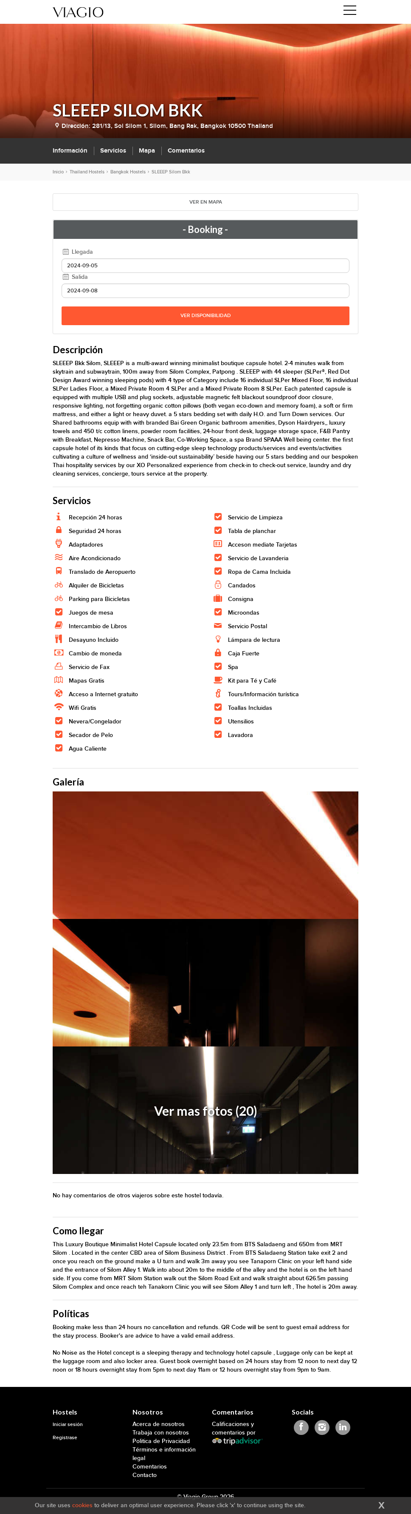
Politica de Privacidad (161, 1441)
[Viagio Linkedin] (342, 1427)
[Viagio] (78, 11)
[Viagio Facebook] (301, 1427)
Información (70, 151)
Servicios (113, 151)
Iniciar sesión (68, 1424)
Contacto (144, 1475)
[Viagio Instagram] (322, 1427)
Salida (75, 277)
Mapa (147, 151)
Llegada (77, 251)
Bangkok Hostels (128, 172)
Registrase (65, 1438)
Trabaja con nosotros (160, 1432)
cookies (82, 1505)
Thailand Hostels (87, 172)
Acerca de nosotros (158, 1424)
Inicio (58, 172)
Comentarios (186, 151)
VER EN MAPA (205, 202)
